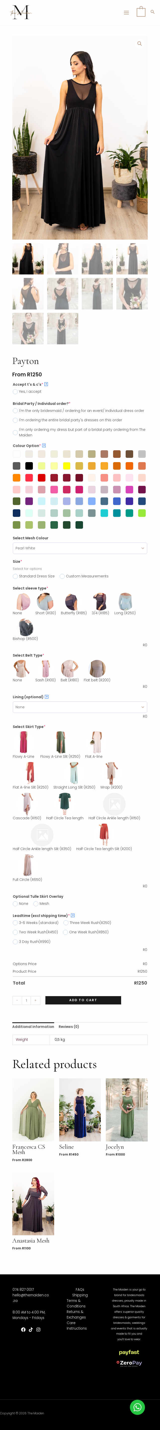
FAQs (80, 1289)
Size (17, 561)
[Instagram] (38, 1329)
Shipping (80, 1295)
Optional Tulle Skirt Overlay (38, 896)
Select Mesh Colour (30, 538)
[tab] (33, 1026)
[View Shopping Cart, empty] (141, 12)
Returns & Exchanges (76, 1314)
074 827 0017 (23, 1289)
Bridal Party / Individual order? (41, 403)
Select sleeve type (30, 588)
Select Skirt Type (29, 726)
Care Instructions (77, 1326)
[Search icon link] (152, 12)
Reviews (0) (69, 1026)
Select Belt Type (28, 655)
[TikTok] (31, 1329)
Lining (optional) (30, 696)
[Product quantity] (26, 1000)
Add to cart (83, 1000)
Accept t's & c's (30, 384)
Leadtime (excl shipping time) (43, 915)
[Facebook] (23, 1329)
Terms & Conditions (76, 1303)
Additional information (33, 1026)
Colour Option (29, 445)
